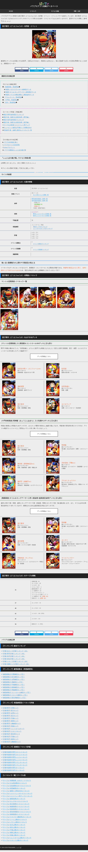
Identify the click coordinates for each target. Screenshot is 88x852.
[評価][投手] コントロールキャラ (13, 729)
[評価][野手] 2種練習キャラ (12, 723)
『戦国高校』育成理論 (11, 87)
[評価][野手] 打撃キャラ (10, 708)
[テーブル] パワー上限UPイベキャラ (15, 822)
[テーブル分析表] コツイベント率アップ (16, 125)
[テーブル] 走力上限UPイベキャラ (14, 825)
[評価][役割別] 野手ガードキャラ (13, 767)
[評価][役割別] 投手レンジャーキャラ (15, 760)
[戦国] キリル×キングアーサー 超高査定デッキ (20, 92)
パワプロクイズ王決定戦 (11, 145)
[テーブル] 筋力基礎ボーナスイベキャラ (16, 804)
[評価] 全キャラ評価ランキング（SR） (15, 651)
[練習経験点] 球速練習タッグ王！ (14, 690)
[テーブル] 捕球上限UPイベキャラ (14, 832)
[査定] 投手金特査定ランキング (13, 120)
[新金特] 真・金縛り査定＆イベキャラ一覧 (18, 130)
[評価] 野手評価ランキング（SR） (14, 653)
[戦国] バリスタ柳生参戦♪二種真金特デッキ (19, 94)
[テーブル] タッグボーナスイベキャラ (15, 801)
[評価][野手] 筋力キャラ (10, 710)
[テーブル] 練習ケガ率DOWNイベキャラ (16, 791)
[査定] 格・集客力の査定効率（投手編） (16, 122)
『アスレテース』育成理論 (13, 97)
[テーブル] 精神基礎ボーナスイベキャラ (16, 814)
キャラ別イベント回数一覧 (41, 195)
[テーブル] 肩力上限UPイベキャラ (14, 827)
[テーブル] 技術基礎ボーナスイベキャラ (16, 809)
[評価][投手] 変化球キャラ (11, 734)
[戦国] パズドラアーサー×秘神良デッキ (18, 89)
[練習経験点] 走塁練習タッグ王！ (14, 679)
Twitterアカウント (9, 147)
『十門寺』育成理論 (10, 100)
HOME (11, 11)
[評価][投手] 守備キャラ (10, 736)
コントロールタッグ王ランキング (43, 228)
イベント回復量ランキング (41, 249)
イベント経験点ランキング (41, 244)
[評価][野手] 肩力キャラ (10, 715)
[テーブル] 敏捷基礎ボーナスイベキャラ (16, 806)
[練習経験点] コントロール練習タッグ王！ (17, 692)
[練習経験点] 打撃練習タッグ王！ (14, 674)
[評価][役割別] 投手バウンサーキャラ (15, 765)
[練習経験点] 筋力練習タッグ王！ (14, 677)
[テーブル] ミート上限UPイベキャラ (15, 819)
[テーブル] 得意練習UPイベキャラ (14, 788)
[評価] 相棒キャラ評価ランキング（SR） (16, 664)
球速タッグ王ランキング (40, 226)
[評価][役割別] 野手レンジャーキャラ (15, 757)
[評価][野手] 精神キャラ (10, 721)
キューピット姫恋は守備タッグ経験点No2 (18, 127)
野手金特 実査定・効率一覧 (40, 198)
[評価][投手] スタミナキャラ (12, 731)
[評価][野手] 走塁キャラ (10, 713)
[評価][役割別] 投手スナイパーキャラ (15, 754)
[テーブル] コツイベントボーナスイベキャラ (17, 793)
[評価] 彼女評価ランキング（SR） (14, 659)
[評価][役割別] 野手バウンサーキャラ (15, 762)
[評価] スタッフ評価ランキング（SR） (15, 661)
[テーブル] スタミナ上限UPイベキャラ (15, 840)
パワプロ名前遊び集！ (10, 142)
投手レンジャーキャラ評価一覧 (42, 215)
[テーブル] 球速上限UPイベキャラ (14, 835)
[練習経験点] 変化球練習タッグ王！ (14, 697)
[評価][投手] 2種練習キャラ (12, 742)
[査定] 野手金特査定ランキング (13, 114)
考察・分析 (77, 11)
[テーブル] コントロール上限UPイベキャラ (17, 838)
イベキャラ (33, 11)
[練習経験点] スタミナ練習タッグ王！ (15, 695)
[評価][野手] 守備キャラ (10, 718)
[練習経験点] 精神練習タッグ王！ (14, 687)
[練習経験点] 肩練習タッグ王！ (13, 682)
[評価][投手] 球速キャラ (10, 726)
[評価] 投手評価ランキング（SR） (14, 656)
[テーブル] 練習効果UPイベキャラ (14, 798)
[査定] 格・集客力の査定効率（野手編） (16, 117)
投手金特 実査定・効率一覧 (40, 200)
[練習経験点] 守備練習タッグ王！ (14, 684)
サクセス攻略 (55, 11)
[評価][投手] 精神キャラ (10, 739)
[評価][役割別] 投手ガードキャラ (13, 770)
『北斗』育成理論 (10, 102)
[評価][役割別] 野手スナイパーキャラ (15, 752)
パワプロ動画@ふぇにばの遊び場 (15, 150)
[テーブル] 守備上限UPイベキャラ (14, 830)
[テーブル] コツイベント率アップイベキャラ (17, 796)
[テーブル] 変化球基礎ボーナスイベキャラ (17, 811)
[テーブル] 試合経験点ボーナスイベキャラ (17, 785)
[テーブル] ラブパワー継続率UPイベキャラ (17, 817)
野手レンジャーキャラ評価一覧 (42, 214)
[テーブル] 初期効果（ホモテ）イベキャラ (17, 780)
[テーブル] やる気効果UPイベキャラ (15, 783)
